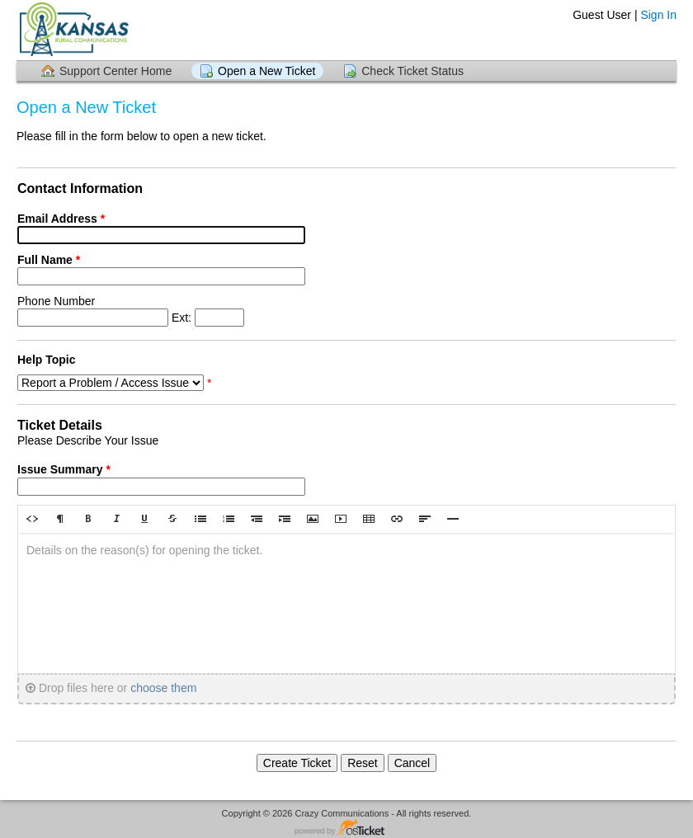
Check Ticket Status (412, 71)
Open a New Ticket (266, 71)
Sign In (658, 14)
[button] (32, 519)
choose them (163, 687)
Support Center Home (115, 71)
